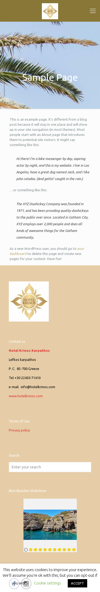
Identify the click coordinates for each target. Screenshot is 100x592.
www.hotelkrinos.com (26, 396)
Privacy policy (19, 430)
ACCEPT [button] (77, 583)
